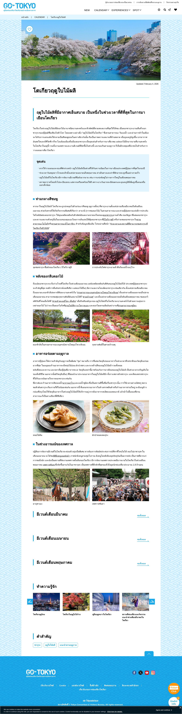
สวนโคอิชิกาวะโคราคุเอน (77, 305)
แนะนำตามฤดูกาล (68, 645)
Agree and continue (163, 710)
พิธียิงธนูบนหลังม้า (61, 456)
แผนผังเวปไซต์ (78, 685)
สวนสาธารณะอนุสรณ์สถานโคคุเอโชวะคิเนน (97, 292)
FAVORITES (175, 10)
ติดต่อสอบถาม (110, 685)
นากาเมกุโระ (69, 383)
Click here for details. (115, 711)
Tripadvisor (91, 700)
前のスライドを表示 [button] (30, 602)
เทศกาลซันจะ (49, 465)
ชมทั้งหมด (141, 516)
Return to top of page (149, 653)
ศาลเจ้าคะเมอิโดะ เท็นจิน (64, 301)
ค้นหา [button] (165, 10)
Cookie (62, 685)
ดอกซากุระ (108, 215)
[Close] (180, 707)
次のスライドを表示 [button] (152, 602)
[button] (101, 10)
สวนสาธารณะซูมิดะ (127, 305)
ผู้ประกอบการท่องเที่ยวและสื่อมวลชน (119, 2)
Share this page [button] (169, 10)
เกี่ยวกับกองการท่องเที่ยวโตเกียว (92, 690)
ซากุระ (37, 645)
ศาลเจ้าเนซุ (88, 297)
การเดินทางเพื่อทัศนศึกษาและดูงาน (149, 2)
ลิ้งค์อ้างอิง (94, 685)
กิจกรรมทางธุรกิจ (172, 2)
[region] (91, 710)
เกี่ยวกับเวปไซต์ (47, 685)
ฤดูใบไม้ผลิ (50, 645)
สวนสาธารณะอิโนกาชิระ (63, 224)
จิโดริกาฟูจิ (108, 219)
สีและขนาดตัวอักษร (130, 685)
